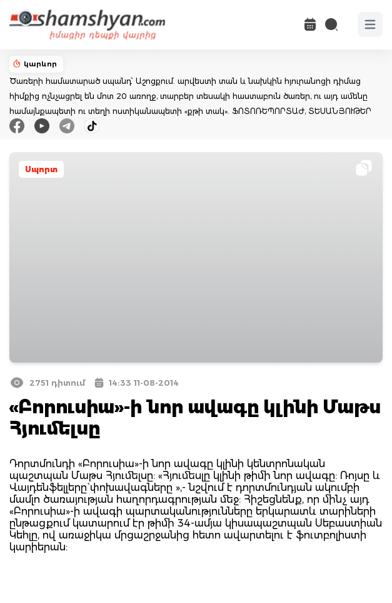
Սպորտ (41, 169)
